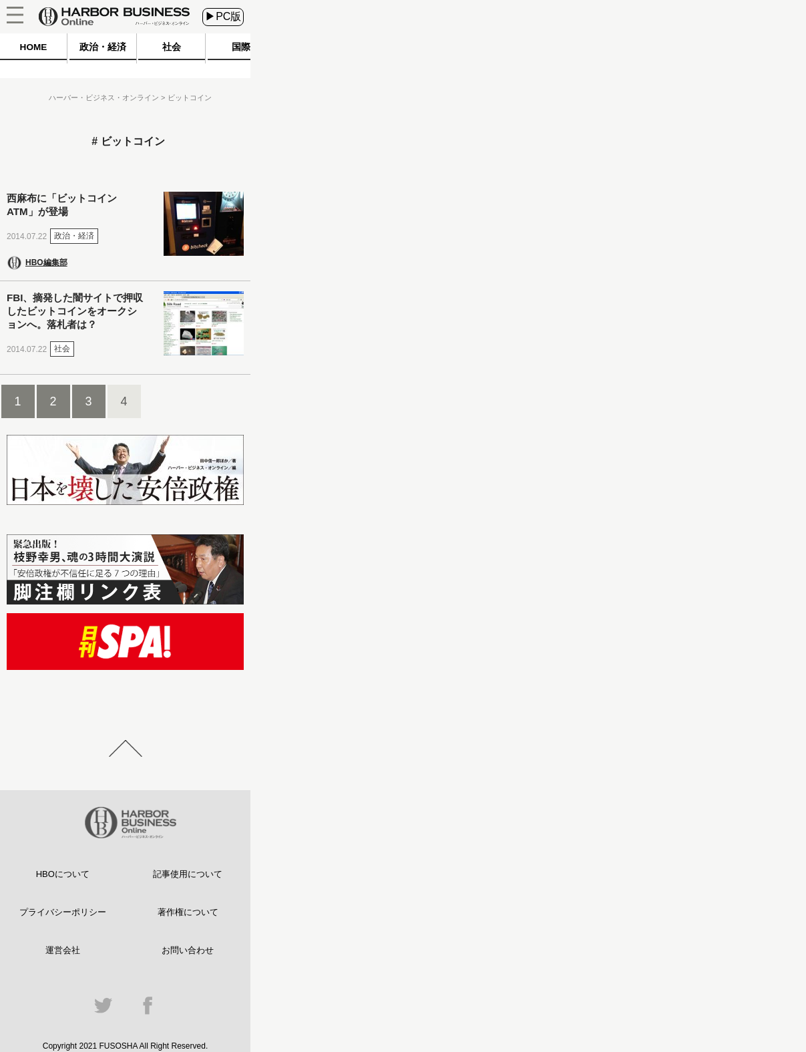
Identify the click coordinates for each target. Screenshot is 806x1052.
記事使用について (187, 874)
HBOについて (62, 874)
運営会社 (62, 950)
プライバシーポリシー (62, 912)
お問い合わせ (188, 950)
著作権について (188, 912)
